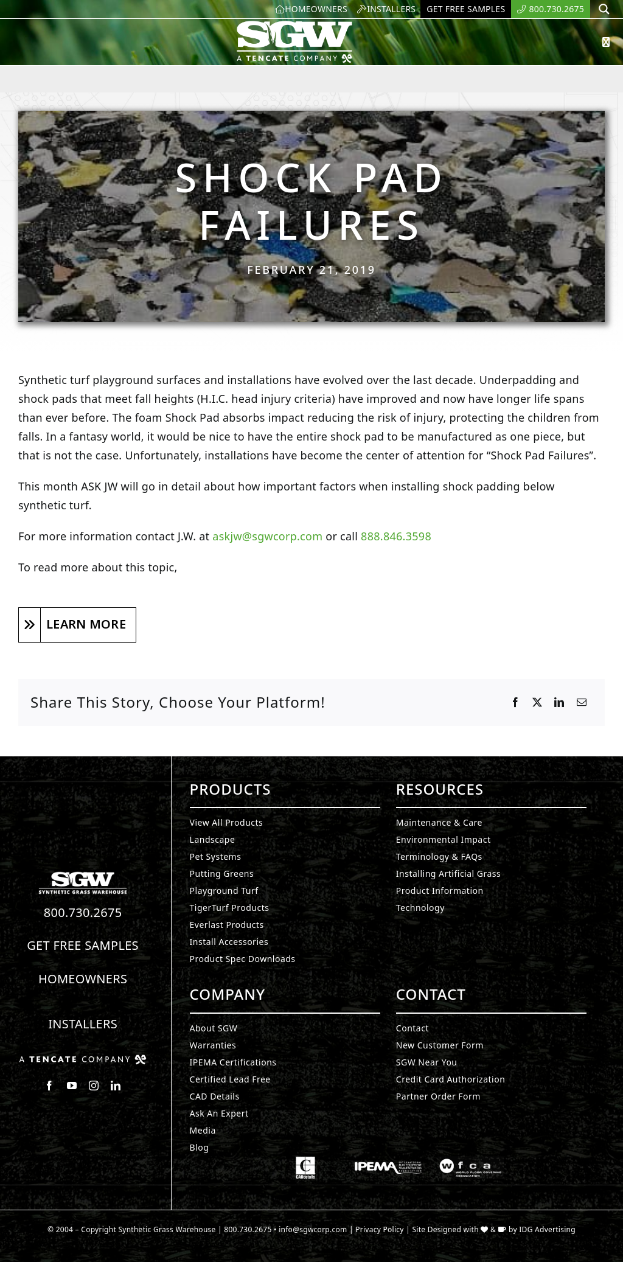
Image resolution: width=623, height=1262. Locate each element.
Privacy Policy (379, 1229)
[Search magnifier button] (604, 9)
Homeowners (82, 979)
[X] (537, 702)
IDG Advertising (547, 1229)
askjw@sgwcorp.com (267, 536)
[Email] (582, 702)
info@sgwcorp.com (313, 1229)
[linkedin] (115, 1085)
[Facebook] (515, 702)
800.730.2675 (83, 912)
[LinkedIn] (559, 702)
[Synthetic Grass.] (82, 1059)
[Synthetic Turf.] (82, 875)
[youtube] (72, 1085)
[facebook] (49, 1085)
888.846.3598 (396, 536)
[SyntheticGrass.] (294, 24)
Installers (82, 1024)
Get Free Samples (83, 945)
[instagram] (94, 1085)
